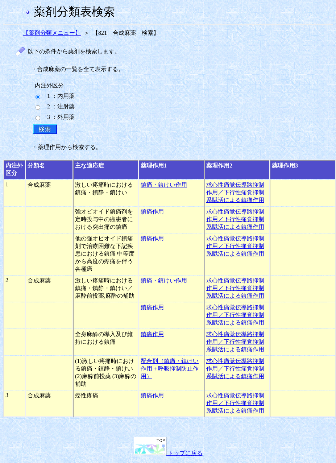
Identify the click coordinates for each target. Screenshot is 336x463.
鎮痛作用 (152, 211)
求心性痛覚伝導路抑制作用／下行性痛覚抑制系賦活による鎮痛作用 (235, 192)
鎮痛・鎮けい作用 (164, 185)
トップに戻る (168, 453)
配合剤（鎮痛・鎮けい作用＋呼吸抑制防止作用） (170, 368)
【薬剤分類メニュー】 (52, 33)
